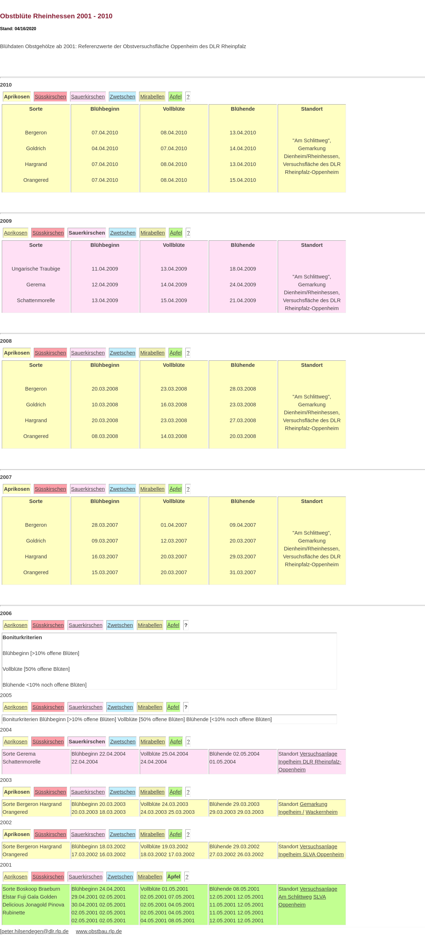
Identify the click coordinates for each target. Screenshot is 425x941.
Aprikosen (15, 233)
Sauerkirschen (88, 97)
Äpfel (175, 97)
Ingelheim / (291, 812)
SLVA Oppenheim (323, 854)
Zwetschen (122, 97)
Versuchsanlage (318, 754)
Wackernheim (322, 812)
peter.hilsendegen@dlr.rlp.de (35, 931)
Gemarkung (313, 804)
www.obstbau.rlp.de (99, 931)
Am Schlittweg (295, 897)
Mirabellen (152, 97)
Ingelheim (290, 762)
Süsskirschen (50, 97)
